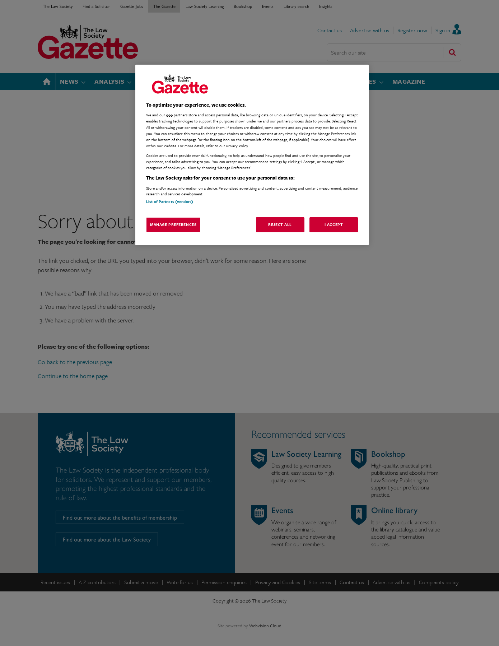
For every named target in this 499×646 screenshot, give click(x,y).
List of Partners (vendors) (169, 201)
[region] (252, 155)
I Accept (334, 224)
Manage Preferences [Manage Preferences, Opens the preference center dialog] (173, 224)
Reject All (280, 224)
